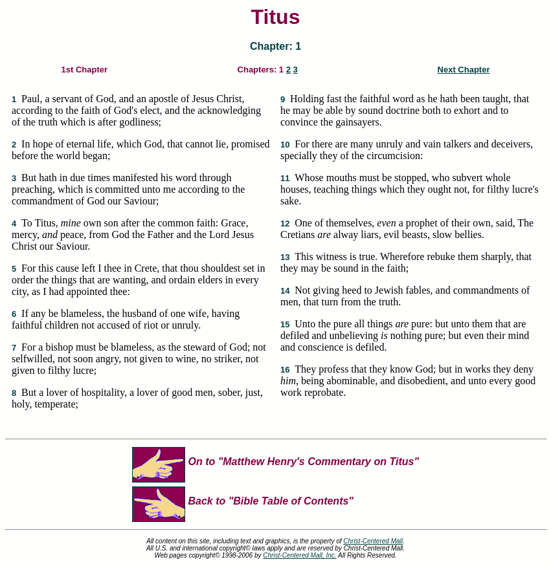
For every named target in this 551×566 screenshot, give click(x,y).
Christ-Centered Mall (373, 541)
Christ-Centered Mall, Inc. (299, 555)
